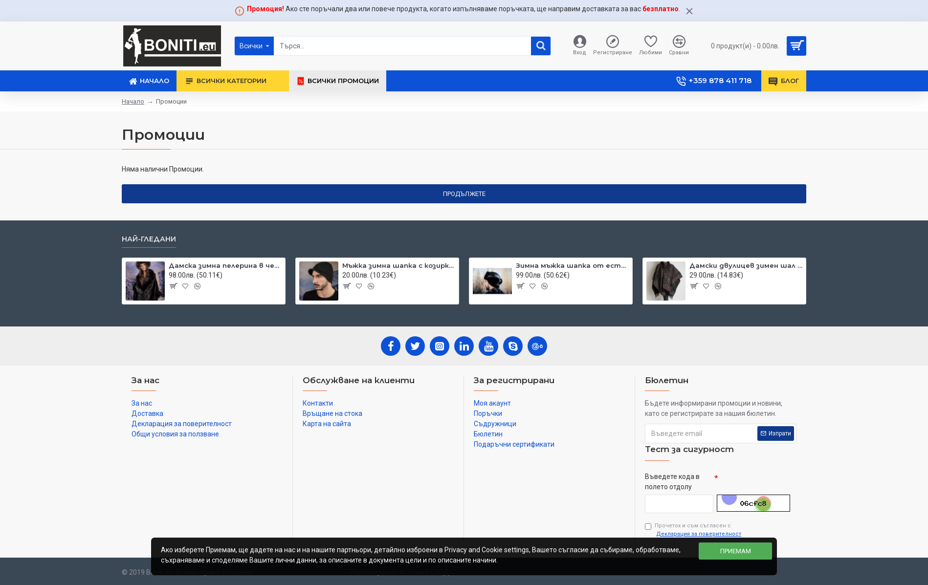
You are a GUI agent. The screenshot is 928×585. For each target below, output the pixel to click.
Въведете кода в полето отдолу (672, 482)
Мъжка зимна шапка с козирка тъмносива (398, 265)
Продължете (464, 193)
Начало (133, 101)
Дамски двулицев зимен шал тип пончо (745, 265)
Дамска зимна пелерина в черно (225, 265)
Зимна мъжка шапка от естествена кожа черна (572, 265)
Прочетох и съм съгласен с (694, 530)
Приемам (735, 551)
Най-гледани (149, 239)
